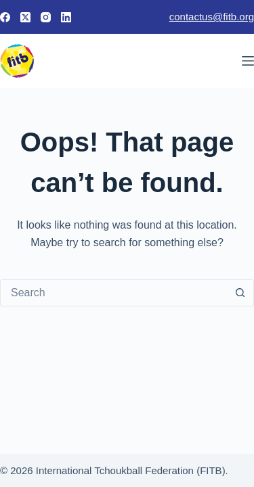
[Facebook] (5, 17)
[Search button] (239, 292)
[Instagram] (46, 17)
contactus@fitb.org (211, 16)
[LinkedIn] (66, 17)
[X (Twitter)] (25, 17)
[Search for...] (113, 292)
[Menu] (248, 61)
